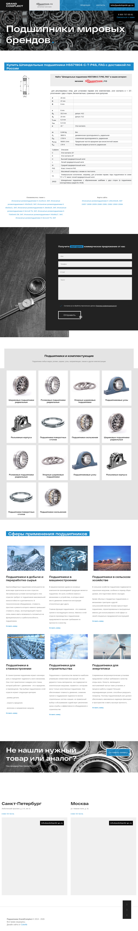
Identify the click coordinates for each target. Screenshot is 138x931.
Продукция (85, 5)
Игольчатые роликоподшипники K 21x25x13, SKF (31, 201)
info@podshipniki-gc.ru (122, 5)
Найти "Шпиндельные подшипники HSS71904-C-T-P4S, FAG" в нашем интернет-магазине (91, 79)
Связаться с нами (126, 17)
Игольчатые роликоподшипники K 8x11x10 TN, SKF (36, 218)
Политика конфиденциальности (106, 306)
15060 (99, 204)
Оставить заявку (11, 625)
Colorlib (24, 924)
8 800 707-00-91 (125, 15)
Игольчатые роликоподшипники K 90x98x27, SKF (43, 214)
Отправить (70, 315)
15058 (89, 204)
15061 (104, 204)
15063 (115, 204)
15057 (84, 204)
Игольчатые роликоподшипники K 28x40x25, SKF (37, 208)
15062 (110, 204)
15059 (94, 204)
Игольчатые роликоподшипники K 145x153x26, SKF (102, 201)
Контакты (100, 5)
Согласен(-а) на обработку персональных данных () (90, 306)
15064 (120, 204)
